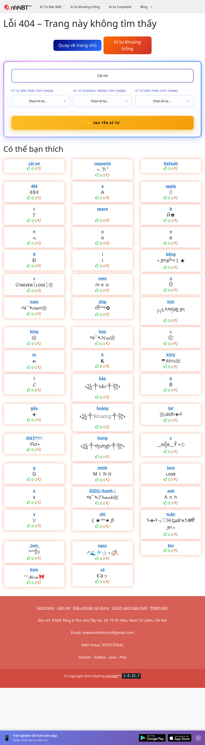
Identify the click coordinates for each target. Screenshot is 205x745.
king (34, 333)
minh (103, 469)
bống (171, 256)
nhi (102, 516)
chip (103, 303)
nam (34, 303)
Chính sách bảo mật (129, 609)
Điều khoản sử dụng (91, 609)
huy (102, 333)
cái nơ (34, 165)
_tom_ (34, 547)
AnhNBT (112, 677)
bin (171, 547)
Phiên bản (159, 609)
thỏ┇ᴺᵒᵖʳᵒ (34, 440)
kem (34, 571)
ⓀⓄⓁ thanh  (102, 492)
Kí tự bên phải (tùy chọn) (156, 91)
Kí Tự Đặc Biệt (51, 6)
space (102, 210)
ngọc (102, 547)
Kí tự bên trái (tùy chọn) (32, 91)
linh (170, 303)
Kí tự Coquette (120, 6)
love (171, 469)
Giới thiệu (45, 609)
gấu (34, 410)
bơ (170, 410)
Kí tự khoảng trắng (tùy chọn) (99, 91)
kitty (170, 356)
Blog (148, 6)
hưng (102, 440)
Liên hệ (63, 609)
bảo (102, 380)
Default (171, 165)
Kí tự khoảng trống (85, 6)
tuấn (170, 516)
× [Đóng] (198, 737)
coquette (102, 165)
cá (102, 571)
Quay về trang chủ (77, 45)
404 (34, 188)
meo (102, 280)
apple (171, 188)
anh (170, 492)
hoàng (103, 410)
